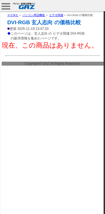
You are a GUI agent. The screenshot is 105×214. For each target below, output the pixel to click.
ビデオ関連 (56, 15)
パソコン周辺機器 (34, 15)
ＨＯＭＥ (12, 15)
